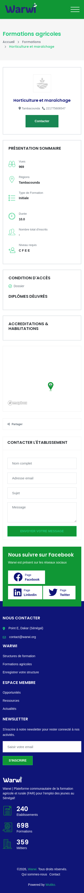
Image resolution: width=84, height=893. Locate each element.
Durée (23, 213)
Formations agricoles (17, 664)
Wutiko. (50, 884)
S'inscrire (18, 760)
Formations (31, 42)
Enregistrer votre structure (21, 672)
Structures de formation (19, 656)
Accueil (9, 42)
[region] (42, 379)
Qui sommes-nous (34, 874)
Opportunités (12, 692)
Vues (22, 161)
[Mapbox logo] (17, 403)
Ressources (11, 700)
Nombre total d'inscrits (33, 229)
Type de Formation (31, 192)
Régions (24, 177)
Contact (54, 874)
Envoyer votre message (42, 531)
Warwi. (33, 869)
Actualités (9, 708)
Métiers (22, 848)
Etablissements (27, 814)
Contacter (42, 121)
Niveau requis (28, 245)
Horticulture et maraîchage (42, 100)
